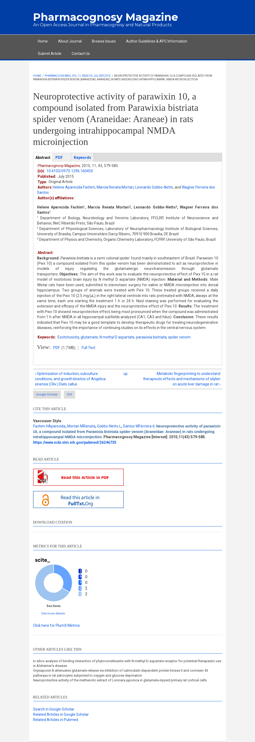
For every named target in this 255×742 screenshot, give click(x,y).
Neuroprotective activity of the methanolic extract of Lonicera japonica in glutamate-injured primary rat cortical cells (120, 681)
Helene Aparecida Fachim (74, 187)
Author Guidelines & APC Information (156, 41)
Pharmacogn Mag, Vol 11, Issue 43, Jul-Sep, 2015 (78, 75)
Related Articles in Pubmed (55, 720)
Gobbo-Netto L (109, 427)
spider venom (179, 337)
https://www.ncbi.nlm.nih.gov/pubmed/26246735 (74, 443)
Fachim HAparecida (49, 427)
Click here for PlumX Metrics (56, 626)
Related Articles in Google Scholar (61, 715)
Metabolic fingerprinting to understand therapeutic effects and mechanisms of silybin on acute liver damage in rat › (181, 379)
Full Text (88, 348)
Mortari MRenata (81, 427)
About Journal (70, 41)
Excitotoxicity (68, 337)
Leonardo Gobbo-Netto (154, 187)
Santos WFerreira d (138, 427)
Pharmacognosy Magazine (105, 17)
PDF (56, 348)
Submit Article (49, 53)
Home (43, 41)
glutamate (89, 337)
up (125, 374)
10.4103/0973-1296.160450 (69, 171)
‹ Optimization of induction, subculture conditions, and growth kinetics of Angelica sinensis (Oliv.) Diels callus (70, 379)
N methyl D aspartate (117, 337)
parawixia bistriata (151, 337)
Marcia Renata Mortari (115, 187)
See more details (53, 614)
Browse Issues (104, 41)
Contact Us (81, 53)
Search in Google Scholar (53, 710)
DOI (79, 395)
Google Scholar (48, 395)
